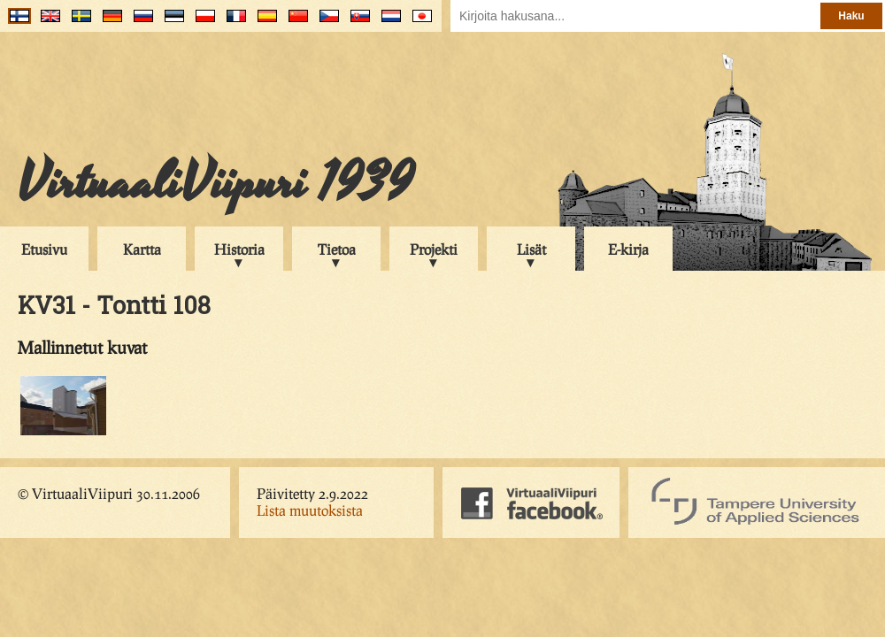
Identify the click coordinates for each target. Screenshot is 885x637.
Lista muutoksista (310, 510)
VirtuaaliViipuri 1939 (215, 183)
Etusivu (44, 249)
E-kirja (628, 249)
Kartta (142, 249)
